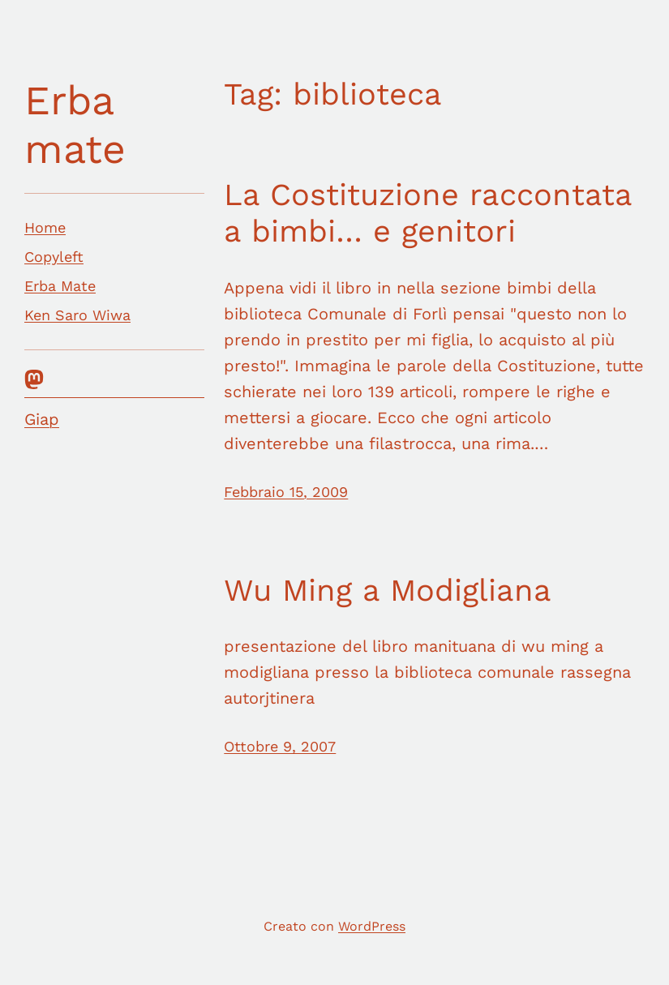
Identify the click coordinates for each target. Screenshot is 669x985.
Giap (41, 419)
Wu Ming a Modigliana (387, 590)
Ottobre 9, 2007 (280, 746)
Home (45, 227)
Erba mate (75, 124)
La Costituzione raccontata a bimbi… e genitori (428, 213)
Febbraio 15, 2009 (286, 491)
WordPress (371, 926)
